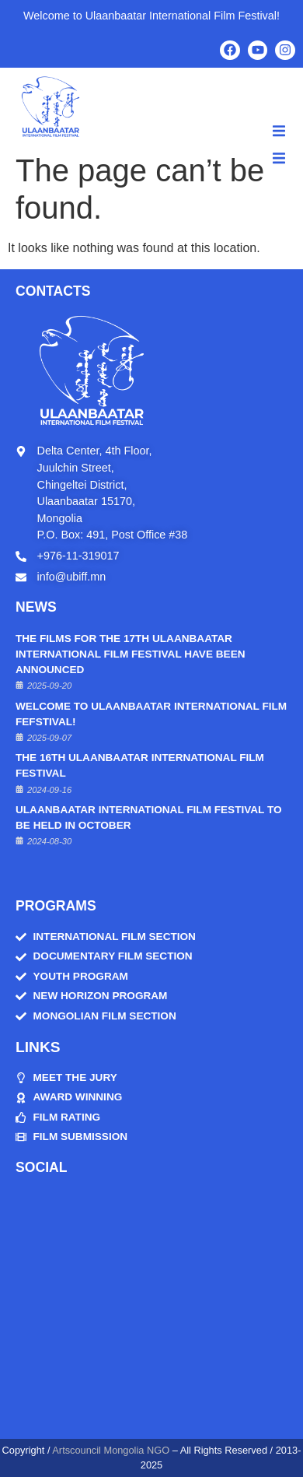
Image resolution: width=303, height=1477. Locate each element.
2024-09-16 (49, 790)
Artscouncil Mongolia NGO (110, 1450)
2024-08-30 (49, 841)
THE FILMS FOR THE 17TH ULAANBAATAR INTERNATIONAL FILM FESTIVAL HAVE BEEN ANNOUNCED (131, 654)
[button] (278, 130)
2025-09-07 (49, 737)
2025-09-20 (49, 685)
